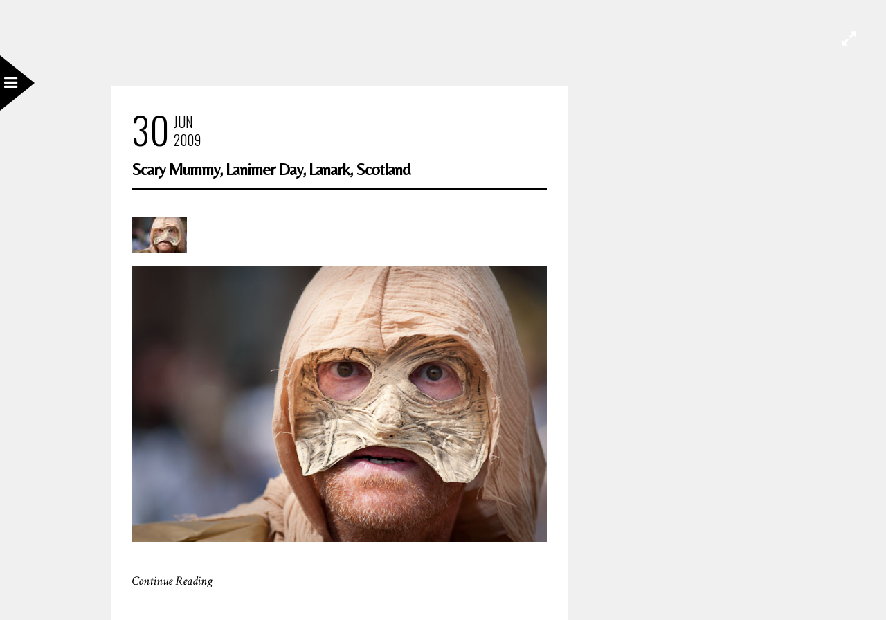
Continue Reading (172, 581)
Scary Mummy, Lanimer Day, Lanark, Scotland (271, 169)
